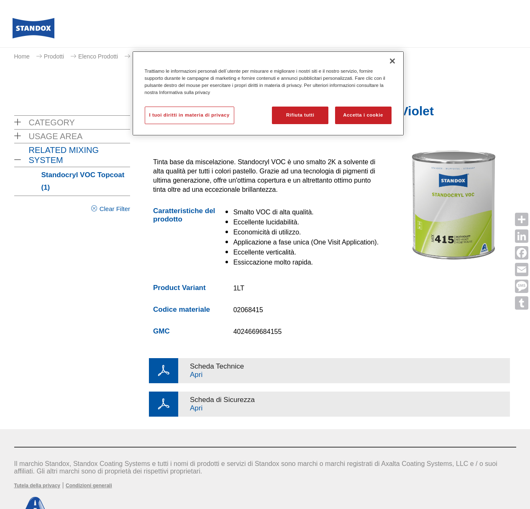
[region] (268, 93)
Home (22, 56)
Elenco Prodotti (98, 56)
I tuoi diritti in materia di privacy (189, 114)
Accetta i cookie (363, 114)
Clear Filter (115, 208)
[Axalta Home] (33, 30)
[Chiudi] (392, 61)
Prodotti (54, 56)
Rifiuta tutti (300, 114)
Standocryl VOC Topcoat (83, 181)
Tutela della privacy (37, 486)
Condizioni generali (89, 486)
